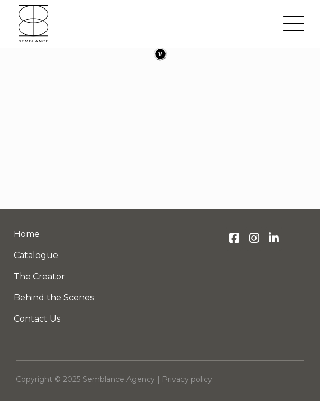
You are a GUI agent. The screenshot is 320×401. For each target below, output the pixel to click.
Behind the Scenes (54, 298)
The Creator (39, 276)
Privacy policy (187, 379)
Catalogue (36, 255)
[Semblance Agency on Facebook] (234, 239)
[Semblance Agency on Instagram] (253, 239)
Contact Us (37, 319)
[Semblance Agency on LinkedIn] (273, 239)
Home (27, 234)
